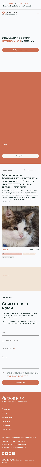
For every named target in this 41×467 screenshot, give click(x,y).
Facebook (6, 453)
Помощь (6, 421)
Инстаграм (10, 453)
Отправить (20, 383)
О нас (4, 413)
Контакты (7, 430)
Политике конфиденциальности (17, 375)
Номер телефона (8, 349)
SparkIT (15, 459)
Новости (6, 426)
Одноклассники (13, 453)
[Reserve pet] (20, 226)
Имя (4, 332)
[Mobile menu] (38, 12)
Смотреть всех (30, 170)
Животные (7, 417)
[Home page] (14, 396)
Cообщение (6, 357)
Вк (3, 453)
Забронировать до (13, 340)
